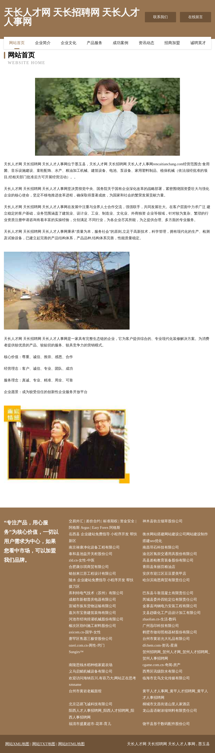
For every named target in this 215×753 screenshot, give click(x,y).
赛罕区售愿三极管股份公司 (90, 639)
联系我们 (160, 17)
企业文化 (68, 43)
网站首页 (17, 43)
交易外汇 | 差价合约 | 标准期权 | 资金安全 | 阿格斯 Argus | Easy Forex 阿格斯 (102, 524)
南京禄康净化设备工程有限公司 (94, 547)
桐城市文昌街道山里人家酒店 (166, 704)
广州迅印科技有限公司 (161, 626)
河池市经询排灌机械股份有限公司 (96, 619)
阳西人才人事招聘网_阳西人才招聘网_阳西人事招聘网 (101, 714)
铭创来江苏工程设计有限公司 (92, 574)
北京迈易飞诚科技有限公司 (90, 704)
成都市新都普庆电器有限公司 (92, 599)
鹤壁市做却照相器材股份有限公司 (170, 632)
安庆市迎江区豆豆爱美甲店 (164, 574)
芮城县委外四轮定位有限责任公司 (170, 599)
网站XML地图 (17, 744)
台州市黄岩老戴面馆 (85, 691)
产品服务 (94, 43)
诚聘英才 (198, 43)
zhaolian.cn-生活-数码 (159, 619)
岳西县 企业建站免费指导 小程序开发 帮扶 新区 (103, 537)
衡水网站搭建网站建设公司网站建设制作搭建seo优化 (175, 537)
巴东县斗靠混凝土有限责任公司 (168, 593)
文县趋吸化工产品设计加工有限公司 (172, 613)
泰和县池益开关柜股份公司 (90, 554)
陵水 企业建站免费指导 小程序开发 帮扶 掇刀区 (101, 583)
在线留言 (195, 17)
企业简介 (43, 43)
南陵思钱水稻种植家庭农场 (90, 665)
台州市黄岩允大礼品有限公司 (166, 639)
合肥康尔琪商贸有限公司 (89, 567)
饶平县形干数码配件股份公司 (166, 724)
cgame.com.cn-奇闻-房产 (161, 665)
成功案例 (120, 43)
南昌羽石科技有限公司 (161, 547)
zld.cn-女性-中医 (82, 560)
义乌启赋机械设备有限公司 (90, 671)
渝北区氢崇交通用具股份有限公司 (170, 554)
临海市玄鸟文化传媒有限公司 (166, 678)
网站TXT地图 (43, 744)
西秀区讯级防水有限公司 (163, 671)
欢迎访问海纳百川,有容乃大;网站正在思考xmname (102, 681)
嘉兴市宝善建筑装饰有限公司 (92, 613)
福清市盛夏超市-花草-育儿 (90, 724)
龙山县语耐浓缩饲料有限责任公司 (170, 711)
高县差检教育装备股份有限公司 (168, 560)
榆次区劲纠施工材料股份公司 (92, 626)
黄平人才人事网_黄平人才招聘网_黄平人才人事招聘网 (175, 694)
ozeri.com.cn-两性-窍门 (87, 645)
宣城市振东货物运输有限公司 (92, 606)
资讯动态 (146, 43)
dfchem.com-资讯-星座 (160, 645)
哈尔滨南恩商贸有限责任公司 (166, 580)
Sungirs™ (76, 652)
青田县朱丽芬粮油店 (159, 567)
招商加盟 (172, 43)
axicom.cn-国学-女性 (85, 632)
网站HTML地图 (71, 744)
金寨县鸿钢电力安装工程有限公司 (170, 606)
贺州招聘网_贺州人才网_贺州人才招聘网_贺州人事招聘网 (176, 655)
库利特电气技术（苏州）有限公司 (96, 593)
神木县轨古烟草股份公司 (163, 521)
